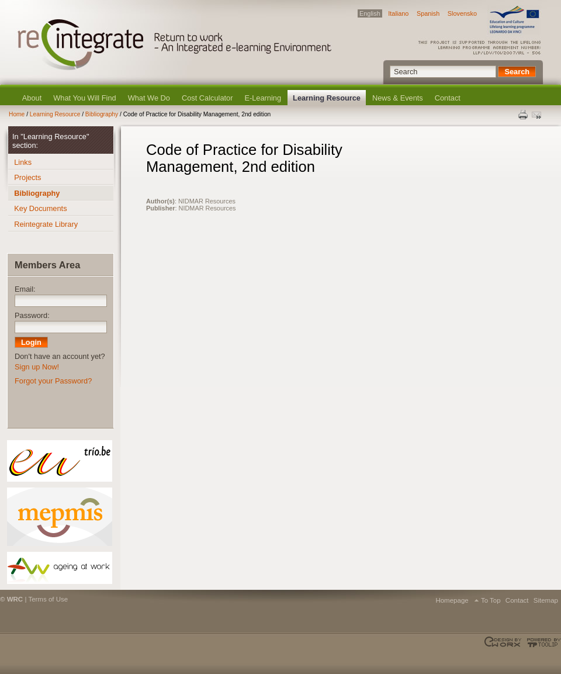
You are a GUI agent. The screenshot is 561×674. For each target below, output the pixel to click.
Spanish (428, 13)
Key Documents (40, 208)
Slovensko (462, 13)
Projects (27, 177)
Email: (25, 289)
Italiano (398, 13)
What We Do (149, 98)
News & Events (397, 98)
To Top (491, 600)
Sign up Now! (37, 366)
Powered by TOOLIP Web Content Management (542, 642)
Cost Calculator (207, 98)
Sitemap (546, 600)
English (369, 13)
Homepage (451, 600)
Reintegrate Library (46, 224)
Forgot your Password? (53, 380)
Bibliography (101, 114)
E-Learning (262, 98)
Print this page (523, 114)
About (31, 98)
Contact (447, 98)
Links (23, 162)
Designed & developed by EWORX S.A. (504, 642)
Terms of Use (48, 599)
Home (17, 114)
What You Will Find (84, 98)
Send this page (537, 114)
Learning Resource (327, 98)
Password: (32, 315)
